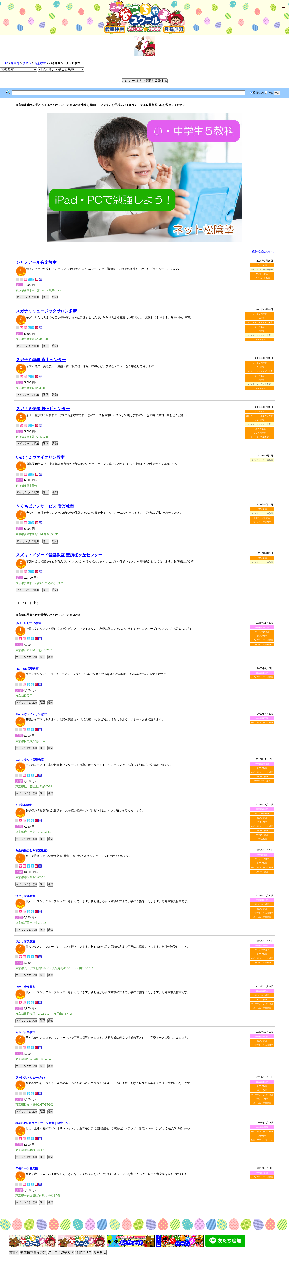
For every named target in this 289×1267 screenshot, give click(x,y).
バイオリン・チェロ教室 (262, 640)
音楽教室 (40, 63)
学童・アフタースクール (262, 1140)
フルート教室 (259, 339)
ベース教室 (259, 331)
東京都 (15, 63)
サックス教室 (262, 274)
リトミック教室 (259, 314)
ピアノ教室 (262, 265)
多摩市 (27, 63)
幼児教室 (262, 1136)
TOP (5, 63)
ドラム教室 (262, 839)
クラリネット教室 (262, 278)
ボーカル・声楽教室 (259, 437)
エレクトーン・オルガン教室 (259, 322)
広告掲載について (263, 251)
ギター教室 (259, 327)
